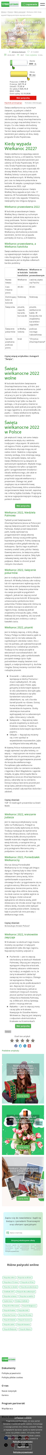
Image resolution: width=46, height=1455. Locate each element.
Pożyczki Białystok (10, 1329)
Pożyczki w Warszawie (11, 1306)
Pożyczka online (9, 1278)
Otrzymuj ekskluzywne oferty (23, 1240)
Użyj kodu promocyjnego (13, 103)
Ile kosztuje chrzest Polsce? (17, 926)
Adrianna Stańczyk (19, 52)
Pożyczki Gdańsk (9, 1320)
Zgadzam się (23, 1447)
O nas (5, 1386)
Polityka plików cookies (12, 1377)
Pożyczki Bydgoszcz (29, 1306)
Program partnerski (13, 1403)
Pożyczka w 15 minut (11, 1282)
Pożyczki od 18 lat (27, 1282)
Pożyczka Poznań (10, 1315)
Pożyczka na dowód (10, 1287)
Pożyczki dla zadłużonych (26, 1292)
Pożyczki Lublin (9, 1324)
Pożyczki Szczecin (24, 1320)
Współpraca (7, 1408)
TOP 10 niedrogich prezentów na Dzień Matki (22, 804)
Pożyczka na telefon (27, 1296)
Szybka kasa (8, 1301)
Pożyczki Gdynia (25, 1329)
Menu (42, 4)
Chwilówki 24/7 (9, 1292)
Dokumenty (9, 1368)
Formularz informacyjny (33, 103)
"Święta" (9, 359)
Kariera (5, 1395)
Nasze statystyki (9, 1391)
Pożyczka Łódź (23, 1310)
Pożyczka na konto (10, 1296)
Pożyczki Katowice (23, 1324)
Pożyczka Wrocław (25, 1315)
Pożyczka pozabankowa (28, 1287)
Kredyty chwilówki (21, 1301)
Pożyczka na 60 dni (24, 1278)
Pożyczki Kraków (9, 1310)
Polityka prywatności (12, 1251)
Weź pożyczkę (23, 506)
